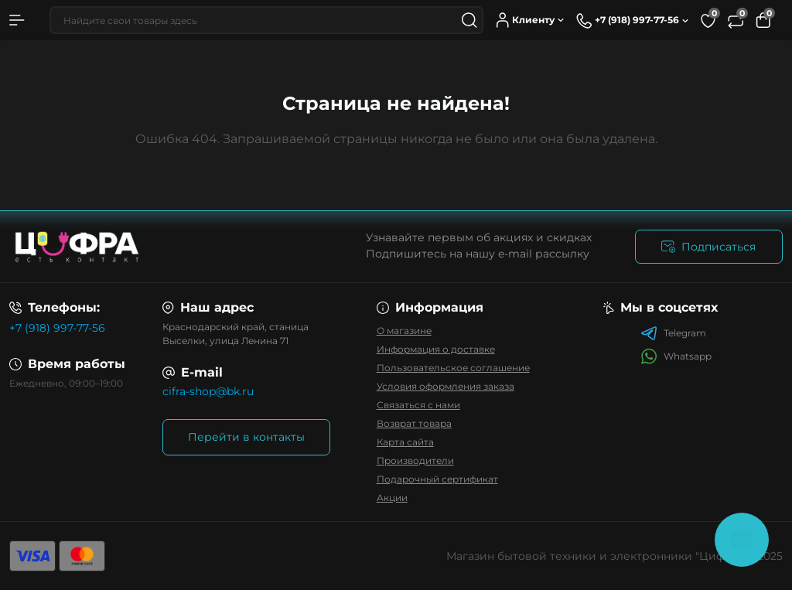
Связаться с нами (418, 405)
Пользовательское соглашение (453, 367)
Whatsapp (676, 356)
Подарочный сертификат (437, 479)
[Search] (469, 20)
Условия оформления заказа (445, 386)
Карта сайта (405, 442)
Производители (415, 460)
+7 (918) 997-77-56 (57, 328)
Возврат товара (414, 423)
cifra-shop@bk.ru (208, 391)
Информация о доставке (436, 349)
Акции (392, 497)
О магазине (404, 330)
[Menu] (17, 20)
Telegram (673, 333)
